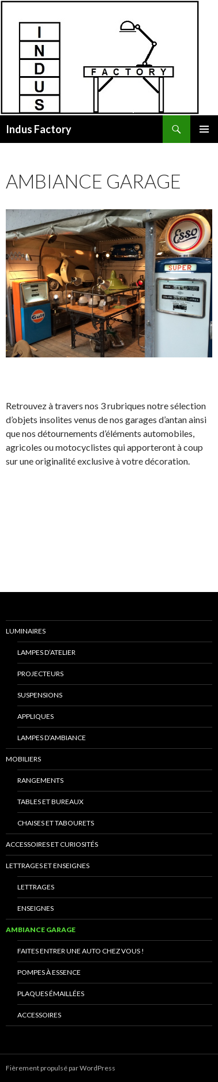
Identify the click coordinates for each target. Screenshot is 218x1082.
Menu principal (204, 129)
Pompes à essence (49, 972)
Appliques (35, 716)
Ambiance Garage (41, 929)
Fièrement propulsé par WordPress (60, 1068)
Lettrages (35, 887)
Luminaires (26, 631)
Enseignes (35, 908)
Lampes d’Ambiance (51, 737)
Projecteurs (40, 673)
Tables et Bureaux (50, 801)
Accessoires (39, 1015)
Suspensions (39, 695)
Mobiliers (23, 759)
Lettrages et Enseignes (47, 865)
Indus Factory (39, 129)
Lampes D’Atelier (46, 652)
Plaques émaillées (50, 993)
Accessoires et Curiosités (52, 844)
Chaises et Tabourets (55, 823)
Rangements (40, 780)
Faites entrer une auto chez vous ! (80, 951)
